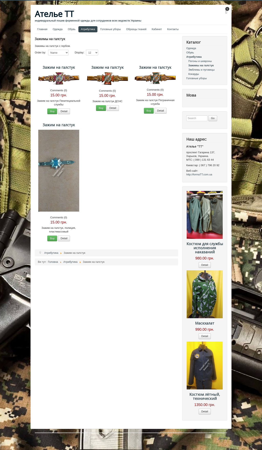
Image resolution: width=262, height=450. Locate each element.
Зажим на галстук (59, 67)
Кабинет (157, 29)
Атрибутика (88, 29)
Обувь (72, 29)
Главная (42, 29)
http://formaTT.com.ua (199, 174)
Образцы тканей (136, 29)
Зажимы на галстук (201, 65)
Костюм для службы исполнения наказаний (204, 247)
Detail (64, 111)
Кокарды (193, 74)
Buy (52, 111)
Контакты (173, 29)
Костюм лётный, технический (204, 396)
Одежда (57, 29)
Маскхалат (204, 323)
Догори (223, 438)
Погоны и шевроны (200, 61)
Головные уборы (110, 29)
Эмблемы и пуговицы (201, 69)
